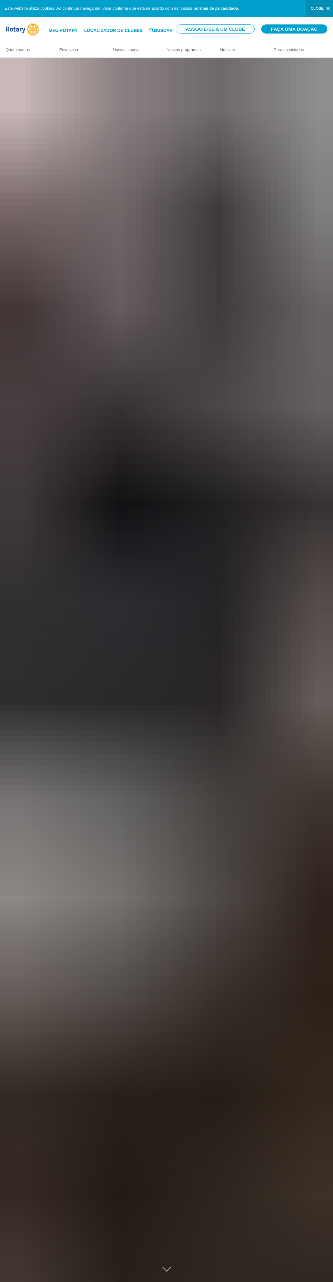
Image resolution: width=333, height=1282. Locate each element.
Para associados (300, 47)
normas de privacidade (216, 8)
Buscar (163, 30)
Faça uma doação (294, 29)
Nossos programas (186, 47)
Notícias (240, 47)
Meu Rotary (63, 30)
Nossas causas (133, 47)
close (317, 8)
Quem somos (26, 47)
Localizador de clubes (113, 30)
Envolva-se (79, 47)
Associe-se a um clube (215, 29)
